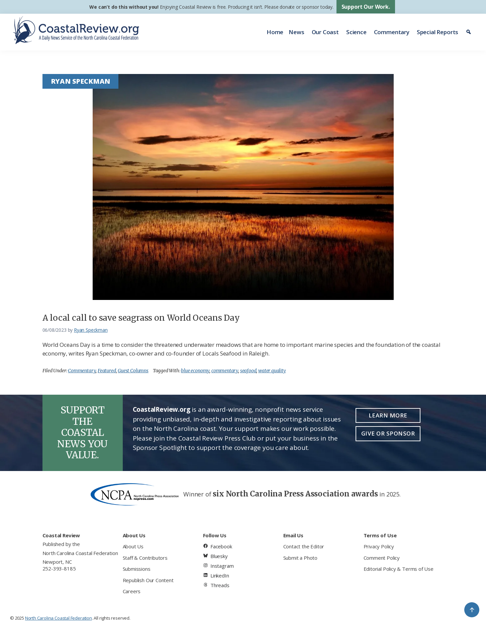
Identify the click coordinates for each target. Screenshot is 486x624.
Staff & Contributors (145, 557)
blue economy (195, 371)
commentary (224, 371)
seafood (248, 371)
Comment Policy (382, 557)
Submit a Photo (300, 557)
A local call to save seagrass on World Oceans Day (141, 318)
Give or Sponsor (388, 433)
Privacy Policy (379, 546)
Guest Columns (133, 371)
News (296, 32)
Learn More (388, 415)
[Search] (469, 32)
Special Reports (437, 32)
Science (356, 32)
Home (275, 32)
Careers (132, 591)
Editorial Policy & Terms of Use (398, 568)
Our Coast (325, 32)
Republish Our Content (148, 580)
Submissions (137, 568)
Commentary (391, 32)
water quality (272, 371)
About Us (133, 546)
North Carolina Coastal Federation (80, 553)
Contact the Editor (303, 546)
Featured (107, 371)
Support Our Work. (366, 6)
